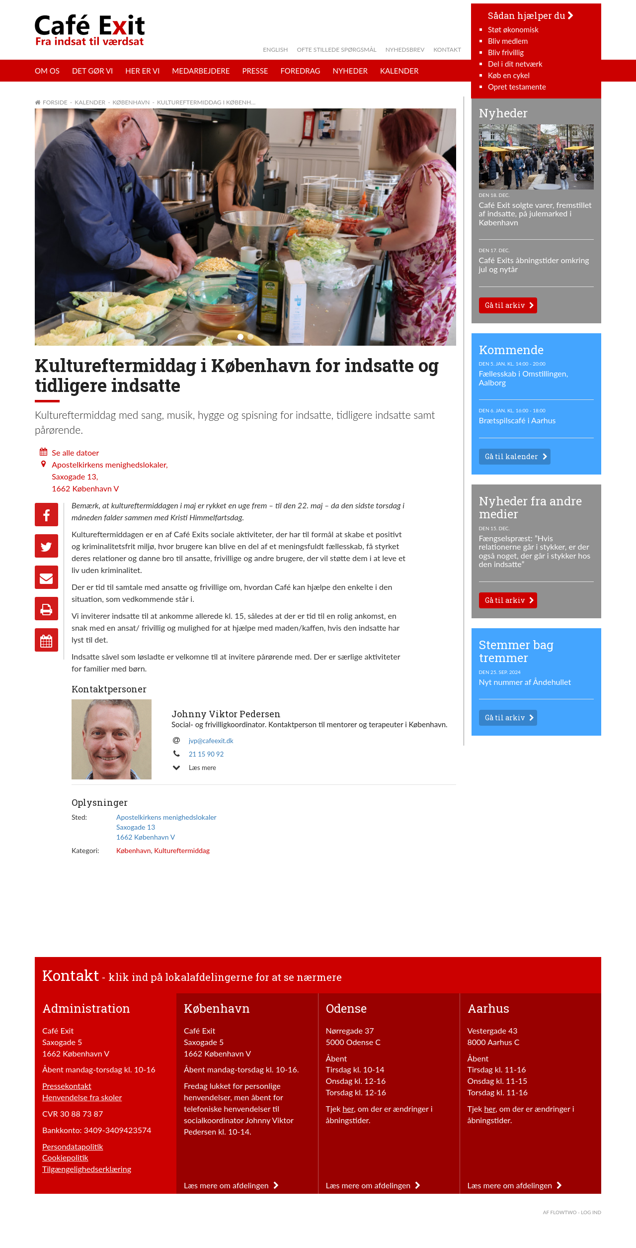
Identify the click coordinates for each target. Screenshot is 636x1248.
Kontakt (447, 49)
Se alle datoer (75, 452)
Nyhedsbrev (405, 49)
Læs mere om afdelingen (231, 1185)
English (275, 49)
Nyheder (350, 70)
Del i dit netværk (515, 63)
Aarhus (488, 1008)
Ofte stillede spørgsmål (336, 49)
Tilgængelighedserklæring (86, 1168)
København (133, 850)
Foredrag (300, 70)
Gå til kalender (511, 456)
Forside (55, 102)
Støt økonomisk (513, 29)
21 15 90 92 (206, 754)
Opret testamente (517, 86)
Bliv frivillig (506, 52)
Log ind (591, 1212)
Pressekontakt (66, 1085)
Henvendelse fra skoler (82, 1097)
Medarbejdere (201, 70)
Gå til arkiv (505, 305)
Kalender (399, 70)
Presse (255, 70)
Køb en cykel (509, 75)
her (348, 1108)
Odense (346, 1008)
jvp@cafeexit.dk (211, 741)
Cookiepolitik (65, 1157)
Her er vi (142, 70)
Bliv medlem (508, 40)
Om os (47, 70)
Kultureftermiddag (182, 850)
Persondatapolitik (72, 1146)
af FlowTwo (560, 1212)
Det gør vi (92, 70)
